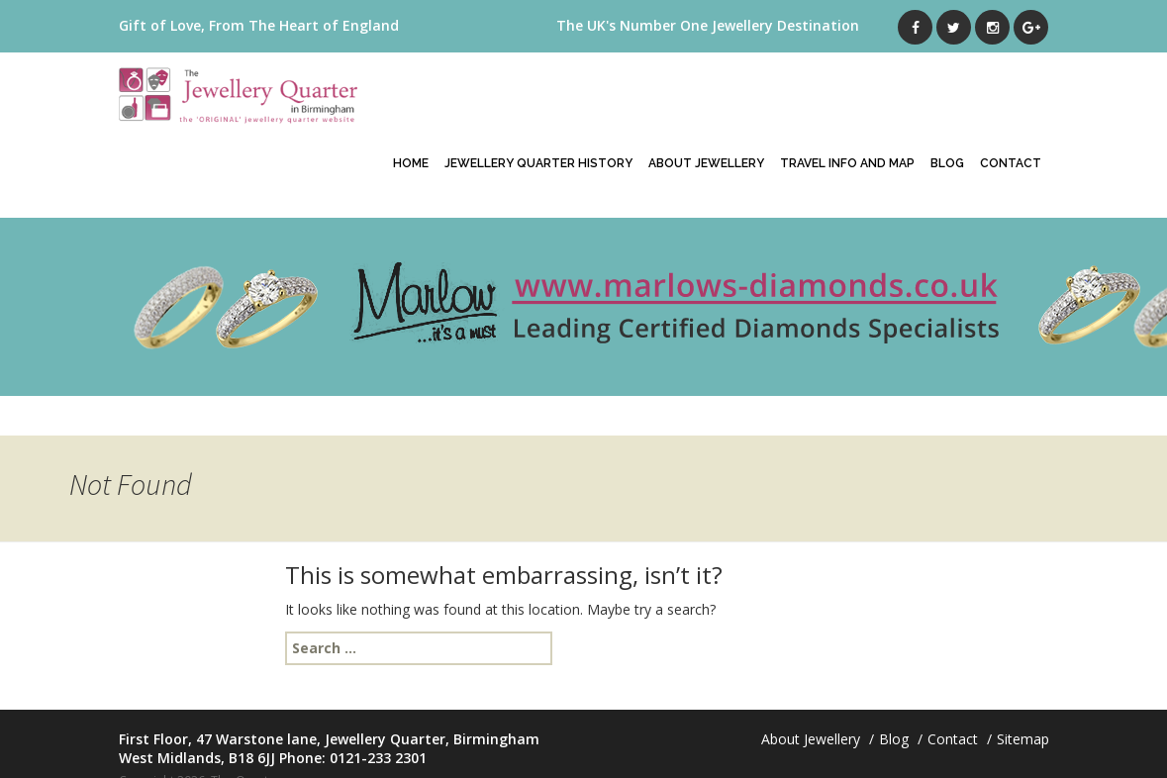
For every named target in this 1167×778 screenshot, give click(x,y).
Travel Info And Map (847, 163)
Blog (947, 163)
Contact (1010, 163)
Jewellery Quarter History (538, 163)
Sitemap (1023, 738)
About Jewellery (706, 163)
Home (411, 163)
